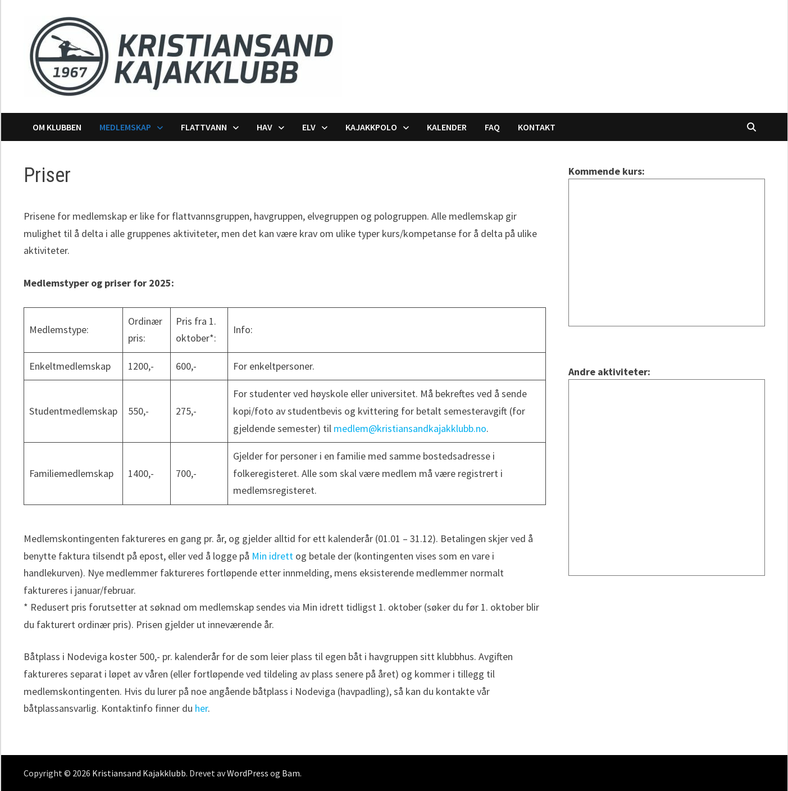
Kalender (447, 127)
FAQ (492, 127)
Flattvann (204, 127)
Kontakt (536, 127)
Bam (291, 773)
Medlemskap (125, 127)
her (201, 708)
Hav (264, 127)
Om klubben (57, 127)
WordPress (247, 773)
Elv (309, 127)
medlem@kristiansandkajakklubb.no (410, 428)
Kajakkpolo (371, 127)
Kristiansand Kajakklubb (139, 773)
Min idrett (272, 555)
